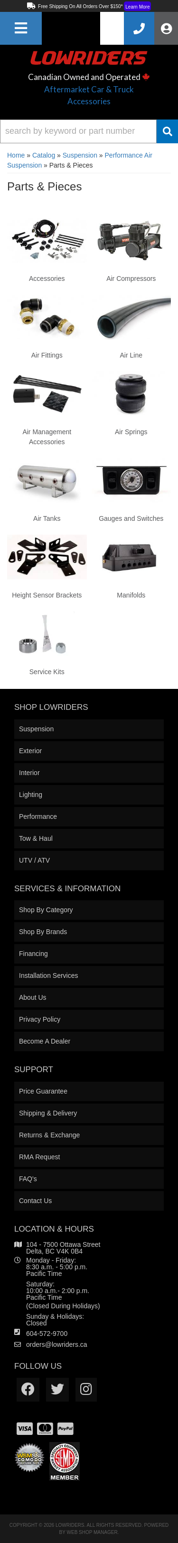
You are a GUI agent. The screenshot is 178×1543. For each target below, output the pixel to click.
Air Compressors (131, 278)
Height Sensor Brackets (47, 595)
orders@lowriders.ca (56, 1344)
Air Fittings (47, 355)
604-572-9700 (46, 1333)
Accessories (47, 278)
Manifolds (131, 595)
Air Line (131, 355)
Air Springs (131, 432)
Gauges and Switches (131, 518)
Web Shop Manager (92, 1532)
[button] (89, 131)
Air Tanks (46, 518)
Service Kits (47, 672)
